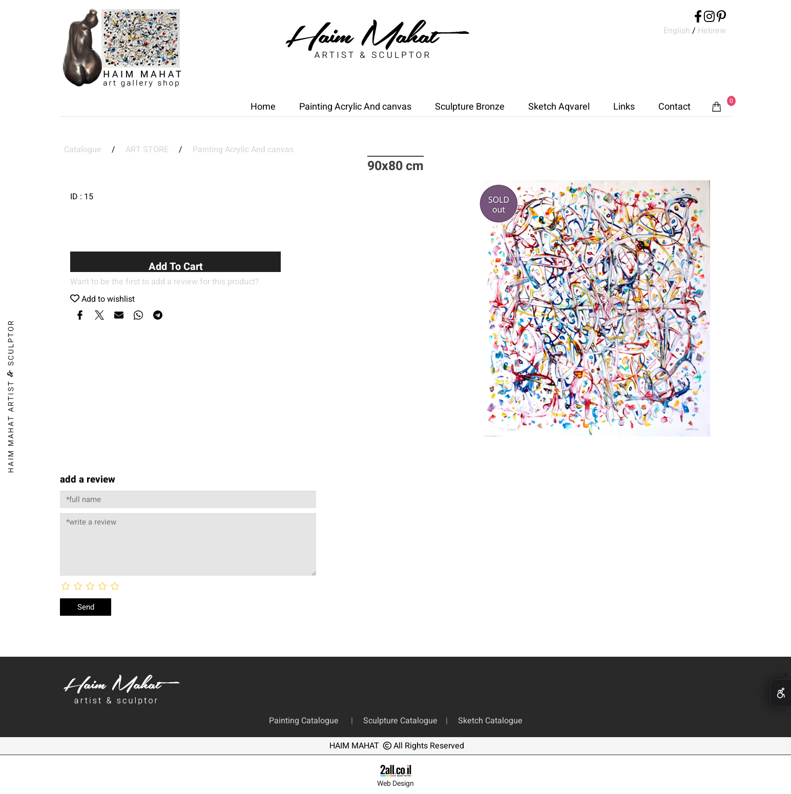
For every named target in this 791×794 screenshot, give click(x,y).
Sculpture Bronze (470, 107)
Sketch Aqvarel (559, 107)
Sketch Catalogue (488, 721)
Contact (674, 107)
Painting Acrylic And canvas (355, 107)
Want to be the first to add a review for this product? (164, 282)
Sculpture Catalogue (401, 721)
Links (624, 107)
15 (88, 197)
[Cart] (716, 107)
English (676, 31)
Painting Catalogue (306, 721)
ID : (77, 197)
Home (263, 107)
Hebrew (711, 31)
